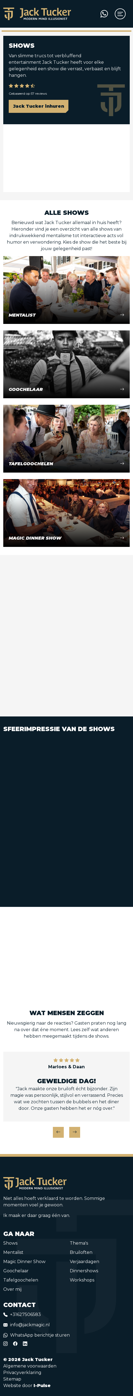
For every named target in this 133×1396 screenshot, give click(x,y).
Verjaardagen (84, 1261)
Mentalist (13, 1252)
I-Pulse (42, 1385)
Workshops (82, 1280)
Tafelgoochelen (20, 1280)
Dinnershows (84, 1270)
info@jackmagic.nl (30, 1324)
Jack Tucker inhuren (38, 106)
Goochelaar (16, 1270)
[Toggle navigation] (119, 13)
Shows (10, 1243)
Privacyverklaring (22, 1372)
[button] (58, 1132)
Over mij (12, 1289)
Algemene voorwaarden (29, 1366)
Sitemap (12, 1379)
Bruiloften (81, 1252)
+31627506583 (25, 1314)
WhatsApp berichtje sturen (40, 1335)
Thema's (79, 1243)
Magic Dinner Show (24, 1261)
